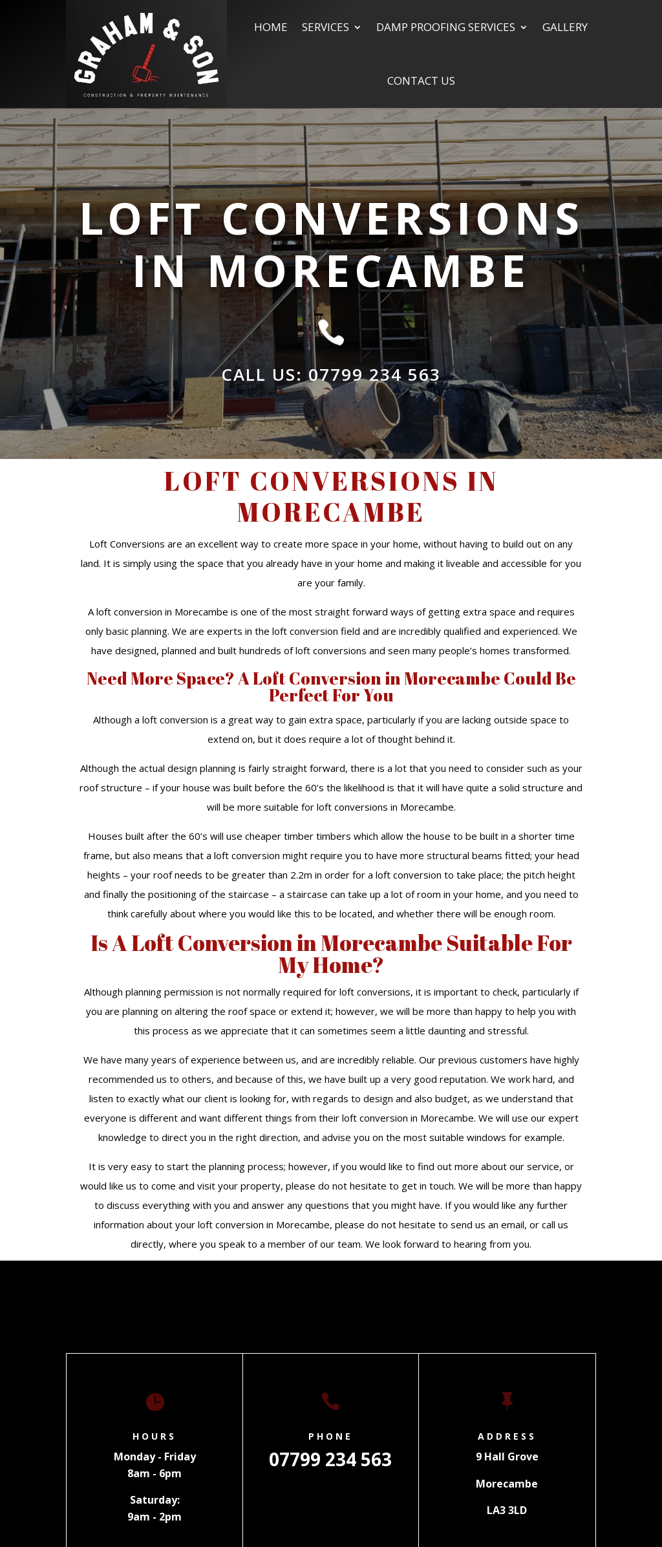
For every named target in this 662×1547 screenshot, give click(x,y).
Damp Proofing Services (445, 26)
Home (271, 26)
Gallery (565, 26)
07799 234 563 (330, 1459)
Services (325, 26)
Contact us (421, 80)
